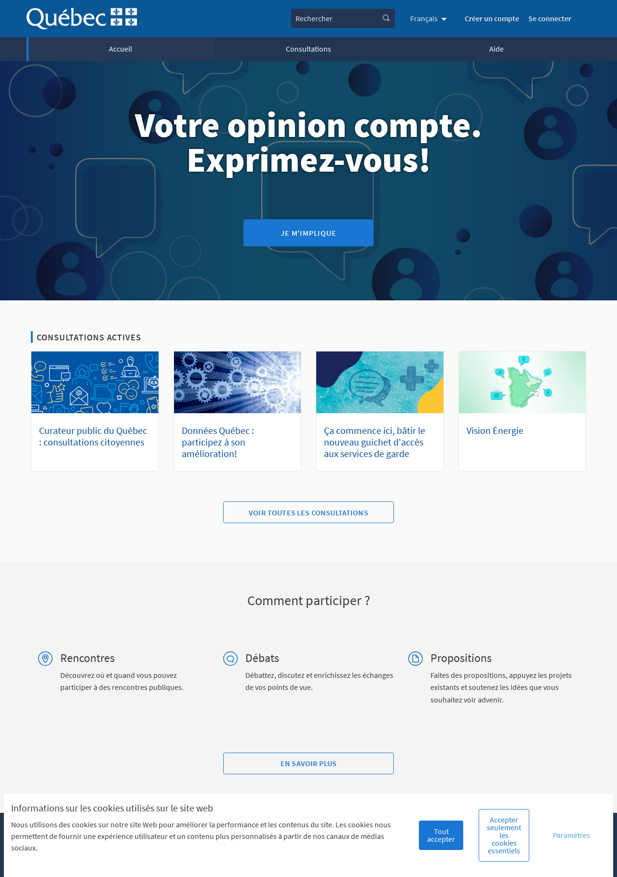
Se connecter (549, 18)
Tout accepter (441, 835)
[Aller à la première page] (82, 18)
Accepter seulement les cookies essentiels (504, 835)
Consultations (308, 49)
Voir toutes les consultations (308, 512)
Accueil (120, 49)
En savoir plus (308, 763)
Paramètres (571, 835)
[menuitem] (429, 18)
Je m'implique (308, 233)
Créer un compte (492, 18)
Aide (496, 49)
